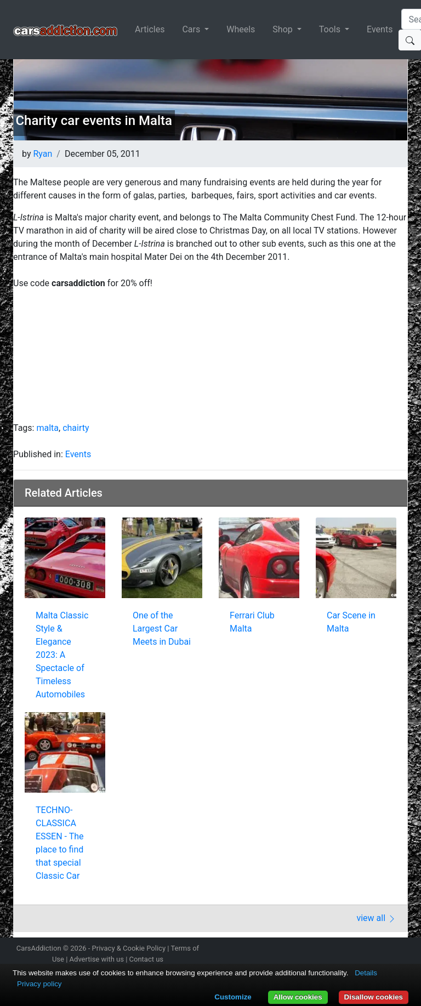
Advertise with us (97, 959)
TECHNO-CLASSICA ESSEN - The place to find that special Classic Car (60, 843)
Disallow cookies (373, 997)
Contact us (146, 959)
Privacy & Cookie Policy (129, 948)
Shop (283, 29)
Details (366, 973)
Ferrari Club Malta (252, 622)
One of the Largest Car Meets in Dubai (162, 628)
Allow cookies (298, 997)
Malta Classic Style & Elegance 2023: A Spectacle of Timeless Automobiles (62, 655)
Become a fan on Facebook (362, 949)
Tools (331, 29)
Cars (192, 29)
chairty (75, 428)
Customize (232, 997)
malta (47, 428)
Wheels (240, 29)
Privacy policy (39, 984)
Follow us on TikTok (382, 949)
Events (379, 29)
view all (376, 918)
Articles (149, 29)
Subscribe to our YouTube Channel (401, 949)
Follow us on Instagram (324, 949)
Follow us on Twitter (343, 949)
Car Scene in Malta (351, 622)
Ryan (42, 154)
